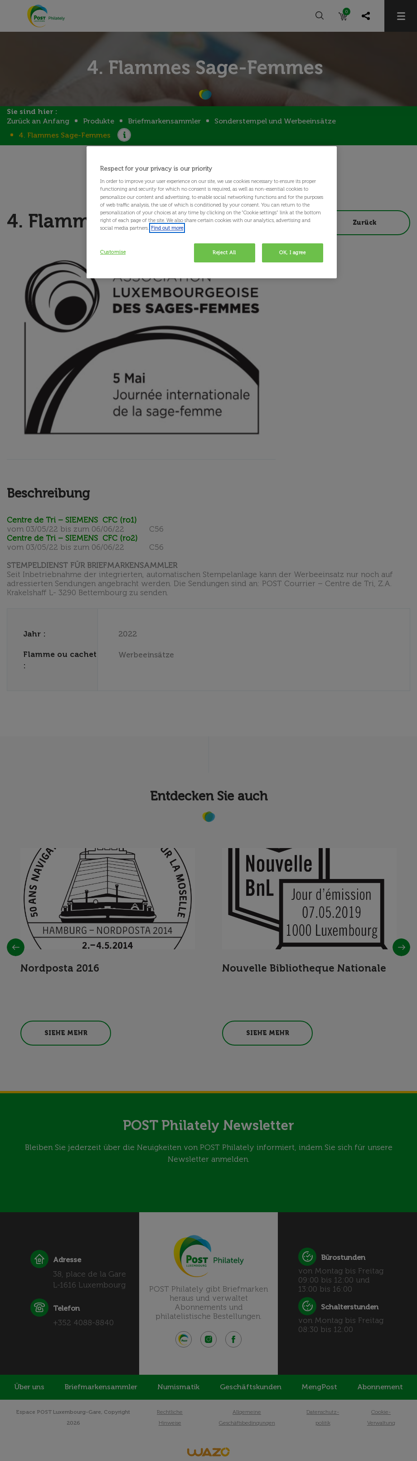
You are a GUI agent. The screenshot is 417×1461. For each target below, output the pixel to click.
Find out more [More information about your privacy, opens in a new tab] (167, 228)
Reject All (224, 252)
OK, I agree (292, 252)
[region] (212, 212)
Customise (113, 252)
